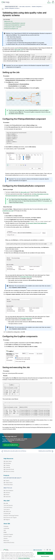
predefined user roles (8, 210)
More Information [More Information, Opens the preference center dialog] (45, 556)
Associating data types (26, 276)
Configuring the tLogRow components (12, 26)
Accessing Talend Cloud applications (37, 223)
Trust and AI (6, 509)
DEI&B (5, 532)
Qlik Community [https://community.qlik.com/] (37, 549)
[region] (27, 555)
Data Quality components (24, 6)
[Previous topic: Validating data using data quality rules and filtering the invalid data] (14, 451)
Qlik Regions (7, 519)
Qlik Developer (7, 462)
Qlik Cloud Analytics (8, 490)
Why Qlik (6, 503)
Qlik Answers (7, 492)
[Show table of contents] (3, 6)
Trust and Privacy (8, 507)
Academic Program (8, 534)
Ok (45, 553)
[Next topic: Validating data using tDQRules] (41, 451)
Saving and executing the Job (11, 28)
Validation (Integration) (36, 6)
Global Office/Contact (9, 542)
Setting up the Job (8, 21)
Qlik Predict (6, 494)
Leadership (6, 528)
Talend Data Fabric (8, 484)
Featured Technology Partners (11, 515)
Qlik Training (7, 465)
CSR (5, 530)
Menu (53, 2)
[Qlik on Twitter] (45, 549)
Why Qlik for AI (7, 511)
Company (6, 526)
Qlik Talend (6, 480)
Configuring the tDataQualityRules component (14, 25)
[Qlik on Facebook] (50, 549)
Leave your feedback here (11, 444)
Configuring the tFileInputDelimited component (14, 23)
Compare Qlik (7, 513)
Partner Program (8, 536)
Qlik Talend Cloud (8, 482)
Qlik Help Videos (8, 460)
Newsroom (6, 540)
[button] (51, 54)
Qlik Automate (7, 496)
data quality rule (19, 49)
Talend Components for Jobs (11, 6)
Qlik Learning (7, 467)
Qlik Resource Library (9, 471)
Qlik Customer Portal (9, 469)
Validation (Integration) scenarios (12, 8)
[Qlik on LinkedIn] (47, 549)
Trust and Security (8, 505)
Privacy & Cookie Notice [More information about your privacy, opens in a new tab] (24, 558)
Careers (6, 538)
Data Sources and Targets (10, 517)
